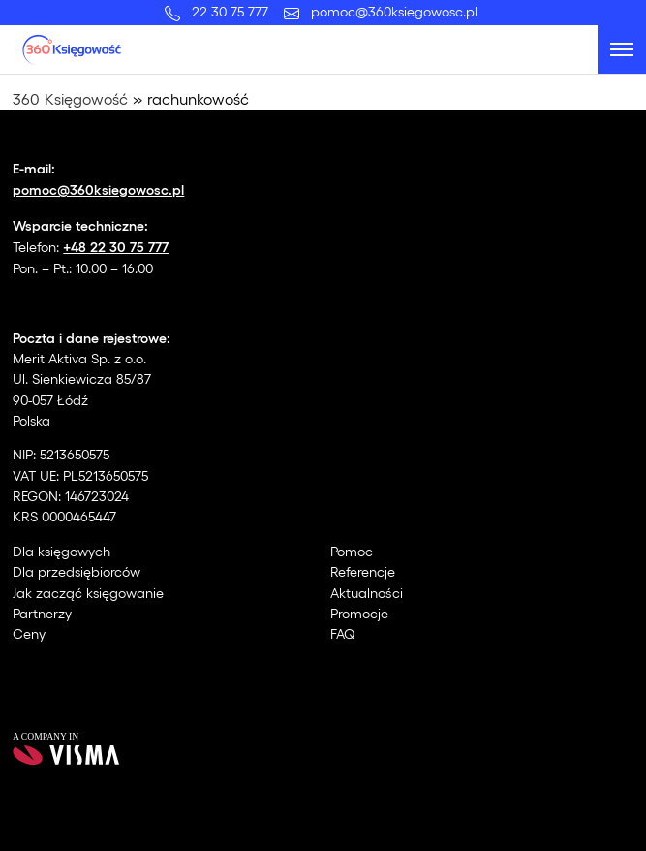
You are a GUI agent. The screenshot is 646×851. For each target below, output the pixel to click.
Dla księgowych (61, 551)
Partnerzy (42, 613)
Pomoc (351, 551)
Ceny (29, 633)
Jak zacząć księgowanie (88, 592)
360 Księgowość (70, 98)
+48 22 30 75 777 (116, 245)
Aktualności (366, 592)
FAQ (342, 633)
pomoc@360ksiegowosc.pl (394, 11)
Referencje (362, 571)
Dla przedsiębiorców (76, 571)
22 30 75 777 (234, 11)
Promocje (359, 613)
